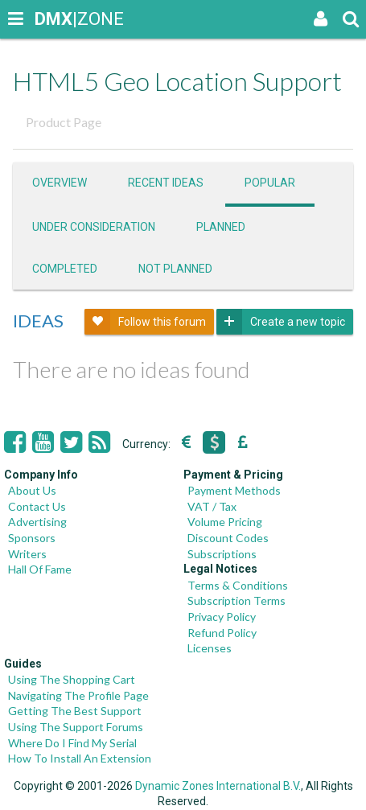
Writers (27, 554)
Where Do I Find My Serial (72, 743)
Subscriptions (222, 554)
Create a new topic (280, 322)
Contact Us (37, 506)
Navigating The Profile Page (78, 695)
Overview (59, 182)
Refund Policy (222, 632)
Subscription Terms (236, 600)
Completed (64, 268)
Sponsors (32, 538)
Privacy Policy (221, 616)
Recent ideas (166, 182)
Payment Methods (234, 490)
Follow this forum (145, 322)
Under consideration (93, 226)
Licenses (209, 648)
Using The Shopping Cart (71, 679)
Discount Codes (228, 538)
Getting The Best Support (75, 710)
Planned (220, 226)
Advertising (37, 521)
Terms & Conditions (237, 585)
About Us (32, 490)
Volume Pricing (224, 521)
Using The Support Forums (75, 727)
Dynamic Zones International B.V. (218, 785)
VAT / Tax (211, 506)
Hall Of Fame (40, 569)
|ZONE (50, 19)
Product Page (63, 122)
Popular (270, 182)
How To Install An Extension (79, 758)
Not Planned (175, 268)
